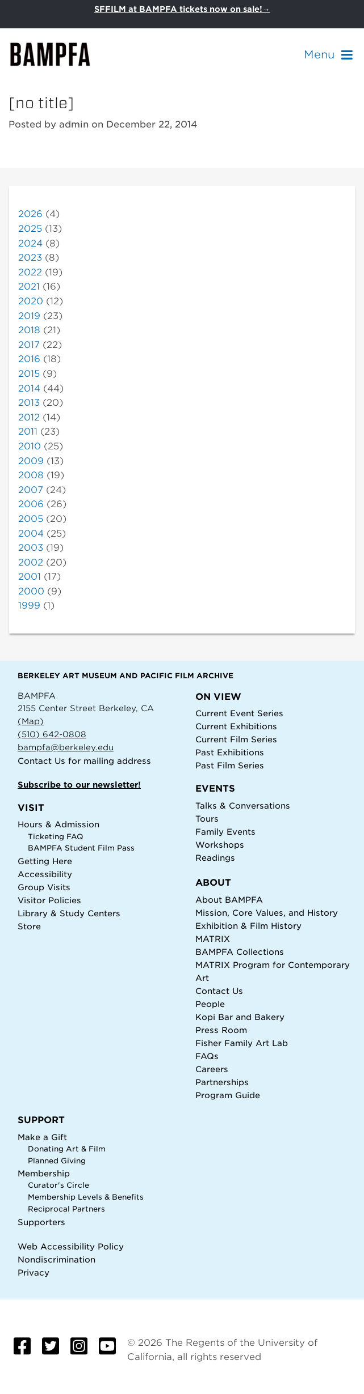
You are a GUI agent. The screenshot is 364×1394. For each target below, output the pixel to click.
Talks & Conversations (242, 805)
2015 (29, 373)
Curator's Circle (58, 1185)
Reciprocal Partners (66, 1209)
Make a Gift (42, 1137)
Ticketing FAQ (55, 836)
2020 (30, 301)
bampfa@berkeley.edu (66, 747)
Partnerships (222, 1082)
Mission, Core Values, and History (266, 912)
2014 (29, 388)
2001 (29, 576)
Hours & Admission (58, 824)
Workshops (219, 844)
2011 (27, 431)
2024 (30, 243)
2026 (30, 214)
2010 (29, 446)
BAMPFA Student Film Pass (81, 848)
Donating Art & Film (67, 1149)
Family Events (225, 831)
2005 (30, 518)
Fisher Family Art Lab (241, 1043)
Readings (215, 857)
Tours (207, 818)
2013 (29, 402)
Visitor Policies (49, 900)
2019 (29, 316)
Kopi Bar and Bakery (239, 1017)
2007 (30, 489)
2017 (29, 344)
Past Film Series (229, 765)
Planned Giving (57, 1161)
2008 (31, 475)
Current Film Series (236, 739)
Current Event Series (239, 713)
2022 (30, 272)
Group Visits (44, 887)
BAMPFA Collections (239, 952)
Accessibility (45, 874)
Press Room (221, 1030)
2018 (29, 330)
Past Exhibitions (229, 752)
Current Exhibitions (236, 726)
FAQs (207, 1056)
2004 (31, 533)
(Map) (31, 721)
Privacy (33, 1272)
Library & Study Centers (69, 913)
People (210, 1004)
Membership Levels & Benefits (86, 1197)
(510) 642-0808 (52, 734)
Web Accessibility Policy (71, 1246)
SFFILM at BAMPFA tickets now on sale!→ (182, 9)
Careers (211, 1069)
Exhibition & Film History (248, 925)
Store (29, 926)
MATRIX (212, 939)
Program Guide (227, 1095)
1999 (29, 605)
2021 (29, 286)
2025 (30, 228)
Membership (44, 1173)
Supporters (41, 1222)
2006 (31, 504)
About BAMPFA (229, 899)
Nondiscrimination (56, 1259)
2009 (31, 461)
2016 (29, 359)
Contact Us (41, 761)
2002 (30, 562)
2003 (30, 547)
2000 (31, 591)
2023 (30, 257)
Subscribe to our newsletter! (79, 784)
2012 (29, 417)
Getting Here (45, 861)
